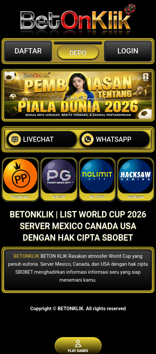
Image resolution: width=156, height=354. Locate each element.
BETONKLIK (26, 256)
